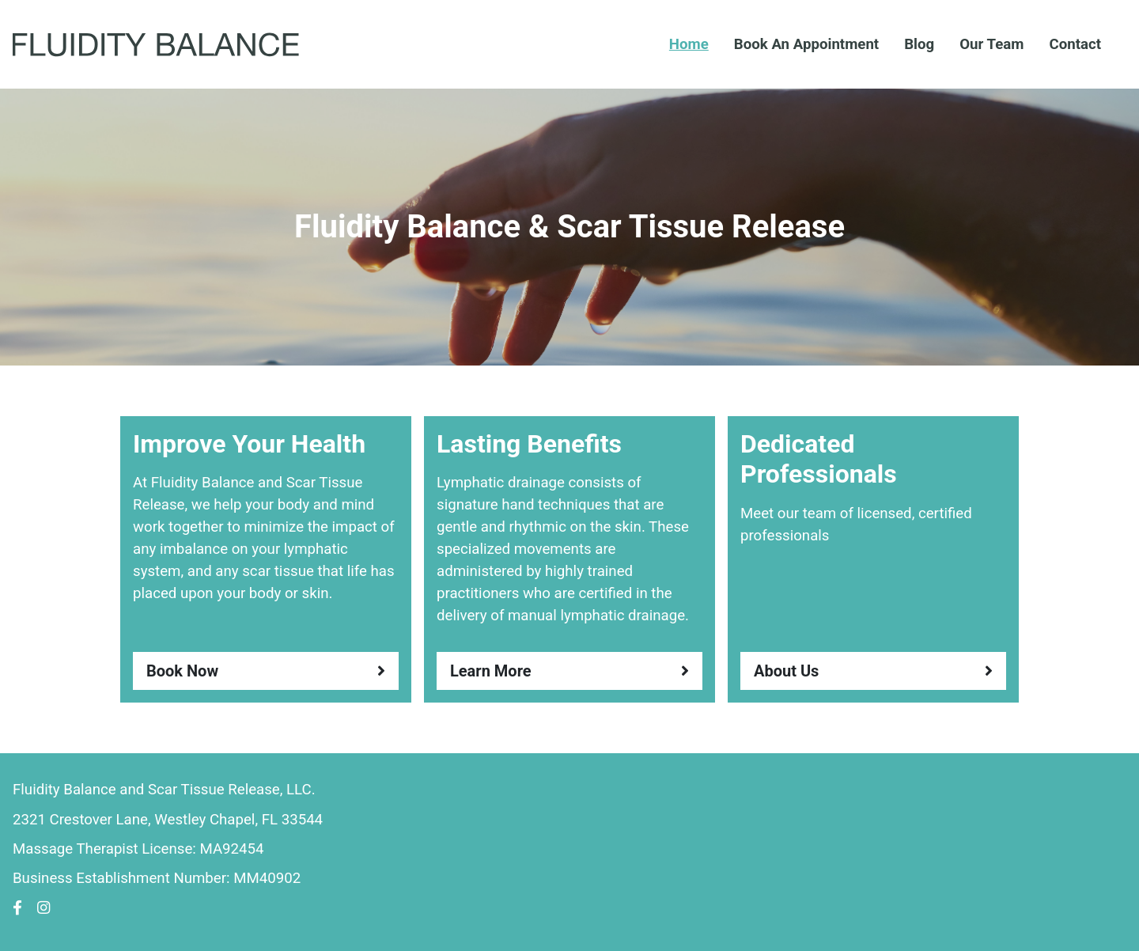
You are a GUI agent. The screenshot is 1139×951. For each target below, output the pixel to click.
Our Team (991, 44)
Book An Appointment (806, 44)
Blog (919, 44)
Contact (1075, 44)
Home (689, 44)
